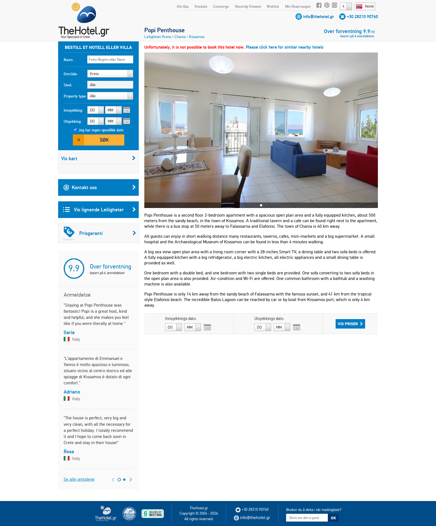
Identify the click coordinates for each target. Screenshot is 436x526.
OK (333, 517)
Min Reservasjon (298, 6)
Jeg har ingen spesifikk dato (100, 129)
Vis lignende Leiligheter (99, 209)
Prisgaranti (99, 233)
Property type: (75, 96)
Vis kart (98, 158)
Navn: (68, 59)
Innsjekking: (73, 110)
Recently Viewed (248, 6)
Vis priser (350, 323)
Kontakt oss (99, 187)
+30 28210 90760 (362, 16)
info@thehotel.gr (318, 16)
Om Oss (183, 6)
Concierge (221, 6)
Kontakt (201, 6)
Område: (71, 73)
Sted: (68, 84)
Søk (104, 140)
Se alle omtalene (79, 479)
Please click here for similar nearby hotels (284, 47)
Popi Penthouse (164, 30)
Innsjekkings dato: (181, 318)
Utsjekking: (73, 121)
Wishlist (273, 6)
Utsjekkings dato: (269, 318)
